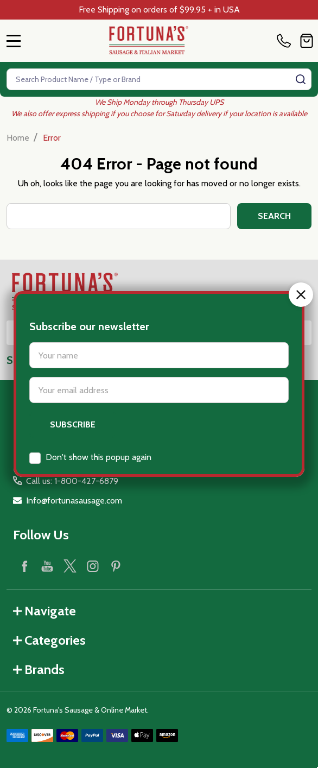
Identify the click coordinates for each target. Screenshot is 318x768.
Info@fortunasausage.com (74, 500)
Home (18, 138)
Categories (49, 640)
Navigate (44, 611)
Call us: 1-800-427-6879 (72, 481)
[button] (301, 256)
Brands (39, 669)
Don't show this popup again (98, 419)
